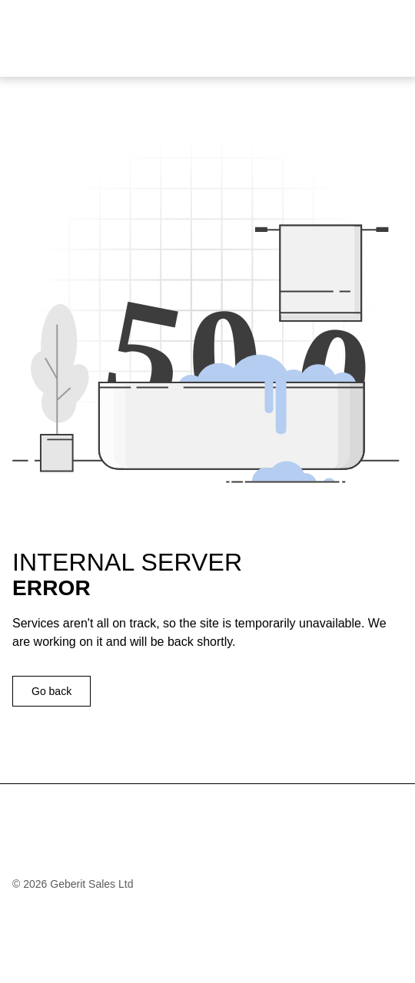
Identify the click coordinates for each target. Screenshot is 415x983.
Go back (51, 691)
